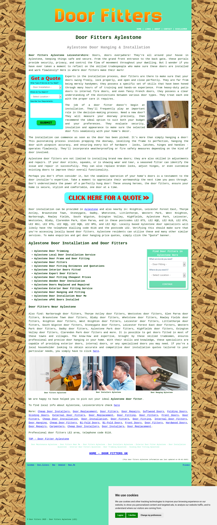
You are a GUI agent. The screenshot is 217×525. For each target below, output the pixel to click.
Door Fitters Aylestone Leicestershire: (59, 55)
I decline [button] (132, 515)
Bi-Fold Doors (89, 422)
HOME (139, 29)
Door (32, 209)
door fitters (90, 70)
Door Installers (113, 426)
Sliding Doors (39, 415)
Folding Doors (177, 411)
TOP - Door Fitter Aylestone (49, 439)
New (53, 465)
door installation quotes (142, 347)
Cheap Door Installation (60, 419)
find (39, 313)
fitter (158, 162)
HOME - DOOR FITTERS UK (108, 453)
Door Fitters (109, 411)
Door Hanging (38, 422)
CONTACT (168, 29)
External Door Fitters (68, 415)
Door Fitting (126, 415)
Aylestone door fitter (126, 399)
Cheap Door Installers (54, 411)
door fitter (103, 105)
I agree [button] (120, 515)
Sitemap (30, 465)
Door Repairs (131, 411)
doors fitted (162, 332)
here (96, 351)
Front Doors (170, 415)
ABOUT (157, 29)
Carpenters (57, 426)
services (35, 235)
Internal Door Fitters (171, 419)
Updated (61, 465)
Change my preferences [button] (151, 515)
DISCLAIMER (181, 29)
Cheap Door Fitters (63, 422)
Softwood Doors (153, 411)
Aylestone (91, 209)
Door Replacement (85, 411)
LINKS (148, 29)
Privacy (186, 465)
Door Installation (94, 419)
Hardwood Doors (176, 422)
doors (69, 80)
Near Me (71, 465)
